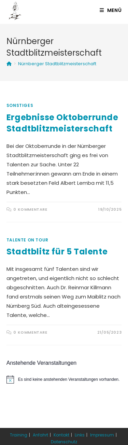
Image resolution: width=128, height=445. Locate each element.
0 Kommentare (30, 209)
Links (80, 435)
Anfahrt (40, 435)
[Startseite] (9, 63)
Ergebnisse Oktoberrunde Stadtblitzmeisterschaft (62, 123)
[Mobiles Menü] (111, 10)
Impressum (102, 435)
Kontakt (61, 435)
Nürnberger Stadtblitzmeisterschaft (57, 63)
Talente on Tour (27, 240)
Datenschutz (64, 442)
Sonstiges (19, 105)
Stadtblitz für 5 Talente (57, 251)
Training (18, 435)
